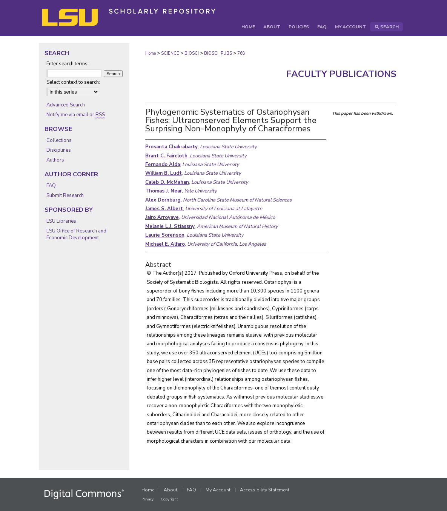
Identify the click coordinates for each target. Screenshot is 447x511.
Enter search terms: (67, 63)
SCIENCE (170, 53)
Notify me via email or (75, 114)
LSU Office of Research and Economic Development (76, 234)
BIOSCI (191, 53)
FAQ (51, 185)
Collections (59, 140)
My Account (218, 490)
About (170, 490)
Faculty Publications (341, 74)
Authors (55, 160)
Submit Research (65, 195)
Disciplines (58, 150)
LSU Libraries (61, 221)
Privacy (147, 499)
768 (241, 53)
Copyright (169, 499)
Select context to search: (73, 82)
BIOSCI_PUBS (218, 53)
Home (150, 53)
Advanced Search (65, 105)
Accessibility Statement (264, 490)
